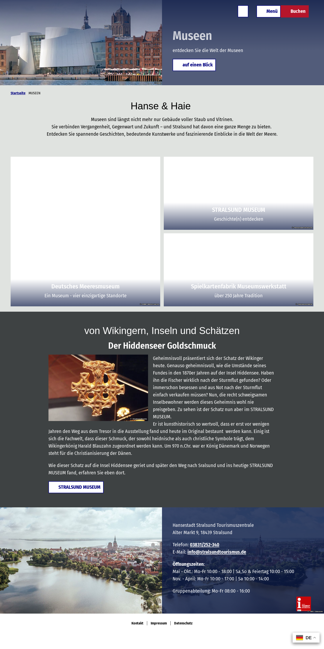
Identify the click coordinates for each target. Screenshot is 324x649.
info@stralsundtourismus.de (216, 552)
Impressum (159, 623)
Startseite (18, 93)
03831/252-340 (204, 545)
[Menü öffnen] (266, 14)
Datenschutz (183, 623)
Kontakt (137, 623)
